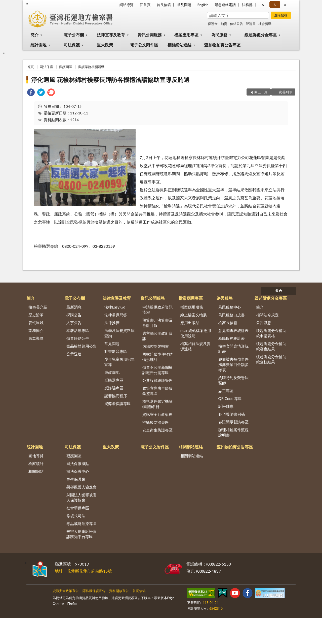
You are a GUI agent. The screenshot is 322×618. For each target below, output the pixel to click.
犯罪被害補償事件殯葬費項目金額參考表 (233, 364)
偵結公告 (236, 24)
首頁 (30, 67)
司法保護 (72, 44)
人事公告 (74, 322)
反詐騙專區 (113, 388)
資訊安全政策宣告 (66, 591)
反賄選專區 (113, 380)
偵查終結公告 (77, 338)
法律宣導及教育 (111, 34)
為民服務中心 (229, 307)
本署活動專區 (77, 330)
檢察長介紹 (37, 307)
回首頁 (145, 5)
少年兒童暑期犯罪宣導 (119, 362)
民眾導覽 (36, 338)
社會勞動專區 (77, 508)
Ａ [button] (274, 5)
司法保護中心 (77, 471)
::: (26, 4)
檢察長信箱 (227, 322)
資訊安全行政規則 (157, 414)
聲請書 (251, 24)
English (203, 5)
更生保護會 (75, 479)
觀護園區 (65, 67)
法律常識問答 (115, 315)
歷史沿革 (36, 315)
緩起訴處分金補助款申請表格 (271, 333)
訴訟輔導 (225, 406)
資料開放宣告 (119, 591)
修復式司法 (75, 515)
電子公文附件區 (144, 44)
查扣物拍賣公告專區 (222, 44)
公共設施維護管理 (157, 380)
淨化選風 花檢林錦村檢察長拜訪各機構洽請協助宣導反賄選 (110, 79)
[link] (31, 92)
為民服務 (219, 34)
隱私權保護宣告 (94, 591)
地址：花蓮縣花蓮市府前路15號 (83, 571)
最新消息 (74, 307)
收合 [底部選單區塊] (278, 291)
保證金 (213, 24)
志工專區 (225, 390)
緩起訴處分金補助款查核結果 (271, 359)
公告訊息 (263, 322)
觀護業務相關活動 (91, 67)
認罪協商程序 (115, 395)
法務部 (247, 5)
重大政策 (105, 44)
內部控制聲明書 (155, 346)
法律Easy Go (114, 307)
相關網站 (36, 471)
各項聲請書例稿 (231, 414)
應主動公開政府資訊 (157, 336)
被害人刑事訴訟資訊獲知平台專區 (81, 534)
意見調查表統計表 (233, 330)
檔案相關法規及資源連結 (195, 346)
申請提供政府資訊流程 (157, 310)
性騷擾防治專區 (155, 422)
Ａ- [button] (263, 5)
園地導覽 (36, 455)
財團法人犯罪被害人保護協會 (81, 497)
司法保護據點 (77, 463)
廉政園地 (111, 372)
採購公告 (74, 315)
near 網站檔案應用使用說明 (195, 333)
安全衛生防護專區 (157, 430)
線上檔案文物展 (193, 315)
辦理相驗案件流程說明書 (233, 432)
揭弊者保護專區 (117, 403)
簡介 (34, 34)
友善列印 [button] (285, 92)
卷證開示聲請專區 (233, 422)
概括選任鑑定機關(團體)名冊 (157, 404)
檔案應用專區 (186, 34)
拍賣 (224, 24)
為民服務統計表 (231, 338)
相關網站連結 (179, 44)
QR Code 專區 (230, 398)
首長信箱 (164, 5)
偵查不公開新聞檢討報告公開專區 (157, 370)
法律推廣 (111, 322)
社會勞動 (264, 24)
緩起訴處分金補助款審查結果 (271, 346)
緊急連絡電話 (225, 5)
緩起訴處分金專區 (261, 34)
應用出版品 (189, 322)
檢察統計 (36, 463)
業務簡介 (36, 330)
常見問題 (184, 5)
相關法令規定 (267, 315)
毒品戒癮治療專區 (81, 523)
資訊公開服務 (150, 34)
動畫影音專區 (115, 351)
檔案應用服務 (191, 307)
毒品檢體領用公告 (81, 346)
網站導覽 (126, 5)
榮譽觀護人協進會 (81, 487)
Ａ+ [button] (286, 5)
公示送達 (74, 354)
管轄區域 (36, 322)
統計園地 (38, 44)
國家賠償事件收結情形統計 (157, 357)
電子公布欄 (74, 34)
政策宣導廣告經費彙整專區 (157, 391)
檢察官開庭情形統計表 (233, 349)
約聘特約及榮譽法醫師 (233, 380)
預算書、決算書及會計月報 (157, 323)
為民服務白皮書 (231, 315)
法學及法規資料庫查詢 (119, 333)
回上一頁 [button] (260, 92)
